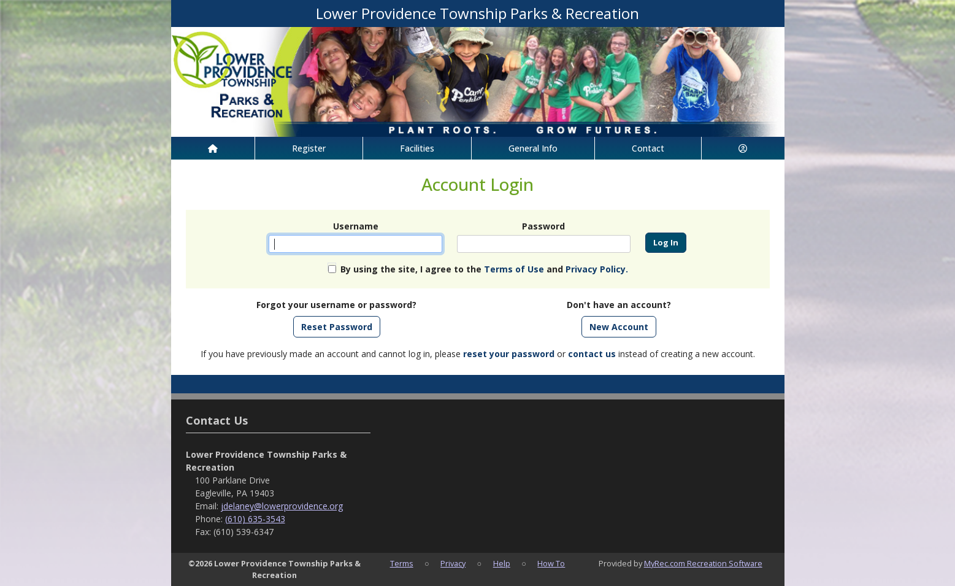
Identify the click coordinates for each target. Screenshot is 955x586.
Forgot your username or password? (336, 304)
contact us (592, 354)
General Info (533, 148)
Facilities (417, 148)
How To (551, 563)
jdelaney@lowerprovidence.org (282, 506)
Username (355, 226)
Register (309, 148)
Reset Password (336, 327)
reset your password (508, 354)
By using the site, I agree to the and (484, 269)
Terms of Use (514, 269)
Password (543, 226)
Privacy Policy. (597, 269)
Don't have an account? (619, 304)
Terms (401, 563)
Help (501, 563)
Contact (648, 148)
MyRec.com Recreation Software (703, 563)
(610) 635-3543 (255, 519)
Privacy (453, 563)
